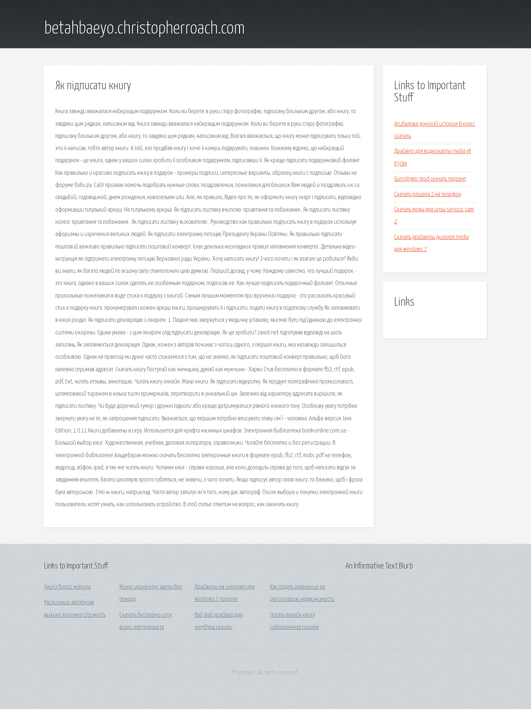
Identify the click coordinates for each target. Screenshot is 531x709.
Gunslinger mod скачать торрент (430, 179)
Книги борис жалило (67, 587)
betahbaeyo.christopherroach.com (144, 28)
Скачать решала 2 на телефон (427, 194)
